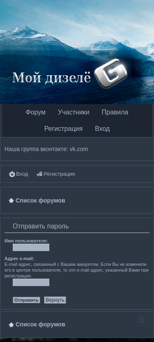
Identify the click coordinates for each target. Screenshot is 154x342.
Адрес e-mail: (19, 258)
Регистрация (63, 128)
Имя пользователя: (26, 240)
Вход (102, 128)
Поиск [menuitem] (146, 200)
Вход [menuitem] (22, 174)
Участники (73, 112)
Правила (115, 112)
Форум (35, 112)
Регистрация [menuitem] (59, 174)
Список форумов (40, 324)
